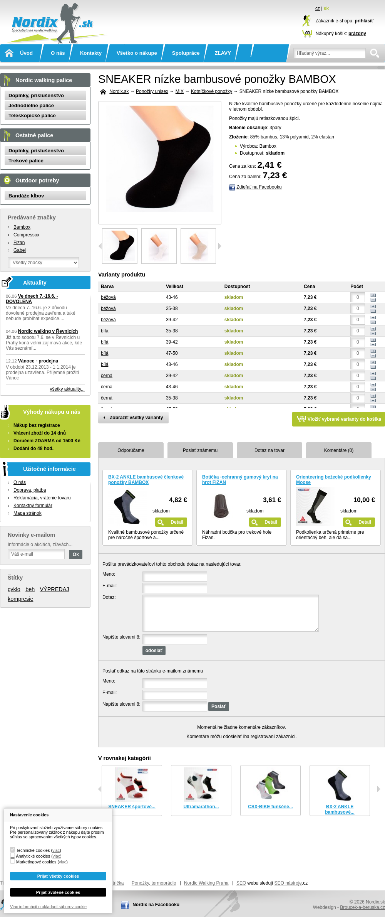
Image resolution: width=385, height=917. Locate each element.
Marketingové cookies (36, 862)
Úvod (26, 53)
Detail (177, 522)
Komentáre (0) (339, 450)
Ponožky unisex (152, 91)
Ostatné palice (34, 135)
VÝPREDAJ (54, 589)
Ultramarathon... (201, 806)
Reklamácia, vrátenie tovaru (42, 498)
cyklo (14, 589)
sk (326, 8)
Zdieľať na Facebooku (258, 187)
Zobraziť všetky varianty (136, 417)
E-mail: (109, 585)
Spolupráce (186, 53)
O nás (58, 53)
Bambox (21, 227)
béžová (108, 297)
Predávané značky (32, 217)
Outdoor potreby (37, 180)
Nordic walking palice (43, 80)
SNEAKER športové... (132, 806)
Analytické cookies (33, 856)
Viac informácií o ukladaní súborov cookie (48, 906)
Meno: (108, 574)
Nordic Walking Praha (206, 883)
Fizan (19, 242)
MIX (180, 91)
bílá (104, 331)
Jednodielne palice (31, 105)
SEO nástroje (288, 883)
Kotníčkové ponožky (211, 91)
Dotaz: (109, 597)
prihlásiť (364, 21)
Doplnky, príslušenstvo (36, 95)
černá (106, 375)
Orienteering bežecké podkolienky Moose (333, 479)
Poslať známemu (200, 450)
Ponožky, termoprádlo (154, 883)
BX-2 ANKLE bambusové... (340, 809)
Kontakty (91, 53)
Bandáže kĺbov (26, 196)
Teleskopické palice (32, 115)
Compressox (26, 235)
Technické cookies (33, 850)
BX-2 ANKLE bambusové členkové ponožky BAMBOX (146, 479)
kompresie (20, 599)
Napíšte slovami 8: (121, 637)
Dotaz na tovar (269, 450)
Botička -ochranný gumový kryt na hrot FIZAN (240, 479)
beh (30, 589)
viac (56, 850)
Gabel (19, 250)
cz (317, 8)
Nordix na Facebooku (155, 904)
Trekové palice (26, 161)
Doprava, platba (29, 490)
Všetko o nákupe (137, 53)
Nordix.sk (56, 13)
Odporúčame (130, 450)
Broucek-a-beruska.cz (362, 907)
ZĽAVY (223, 53)
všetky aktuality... (67, 389)
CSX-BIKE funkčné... (270, 806)
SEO (241, 883)
